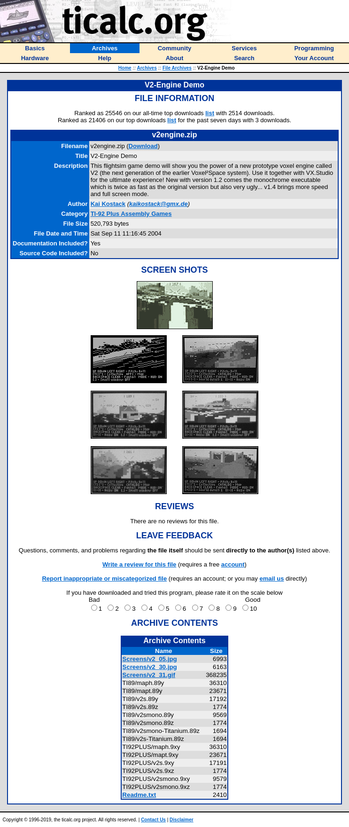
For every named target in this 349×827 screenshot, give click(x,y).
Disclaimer (182, 819)
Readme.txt (139, 794)
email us (271, 578)
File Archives (177, 68)
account (233, 564)
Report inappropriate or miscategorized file (104, 578)
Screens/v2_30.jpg (149, 666)
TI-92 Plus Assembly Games (131, 213)
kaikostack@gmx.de (158, 203)
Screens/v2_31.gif (148, 674)
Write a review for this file (139, 564)
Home (125, 68)
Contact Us (153, 819)
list (209, 113)
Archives (146, 68)
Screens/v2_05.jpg (149, 658)
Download (143, 146)
